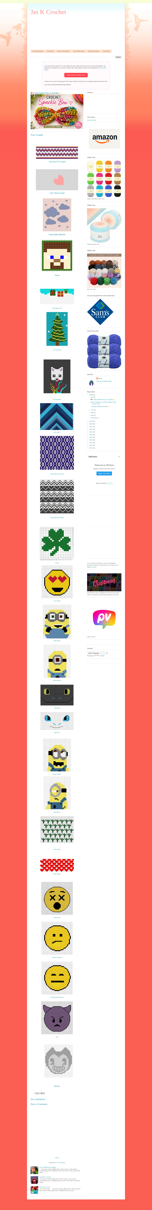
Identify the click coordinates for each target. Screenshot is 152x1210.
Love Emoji (57, 601)
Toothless (57, 708)
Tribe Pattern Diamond (57, 474)
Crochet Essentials (38, 51)
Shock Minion (57, 680)
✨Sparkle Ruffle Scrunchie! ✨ (100, 406)
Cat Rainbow (57, 399)
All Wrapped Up (57, 308)
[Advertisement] (76, 32)
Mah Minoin (56, 812)
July (92, 397)
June (92, 410)
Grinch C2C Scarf (44, 1187)
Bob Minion (57, 640)
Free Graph (50, 51)
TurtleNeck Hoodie (45, 1177)
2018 (91, 440)
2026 (91, 395)
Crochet (94, 567)
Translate (100, 656)
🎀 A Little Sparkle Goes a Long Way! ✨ (46, 93)
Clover (57, 563)
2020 (91, 434)
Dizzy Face (57, 917)
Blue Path (57, 432)
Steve (57, 275)
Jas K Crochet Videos (63, 51)
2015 (91, 448)
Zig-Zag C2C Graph (57, 162)
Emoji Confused (57, 957)
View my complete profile (104, 381)
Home (57, 1158)
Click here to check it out (76, 75)
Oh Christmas (57, 350)
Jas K (100, 378)
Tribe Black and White (57, 517)
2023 (91, 426)
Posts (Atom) (61, 1162)
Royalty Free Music (93, 51)
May (92, 412)
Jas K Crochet (48, 11)
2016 (91, 445)
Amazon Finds (91, 120)
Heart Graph (57, 874)
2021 (91, 432)
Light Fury (57, 732)
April (92, 415)
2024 (91, 424)
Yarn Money (106, 51)
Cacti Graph (57, 849)
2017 (91, 442)
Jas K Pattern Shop (78, 51)
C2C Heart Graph (57, 193)
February (94, 418)
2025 (91, 421)
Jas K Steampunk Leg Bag (47, 1167)
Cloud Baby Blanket (57, 234)
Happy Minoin (57, 774)
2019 (91, 437)
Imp (57, 1037)
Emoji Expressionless (57, 997)
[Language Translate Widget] (97, 653)
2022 (91, 429)
